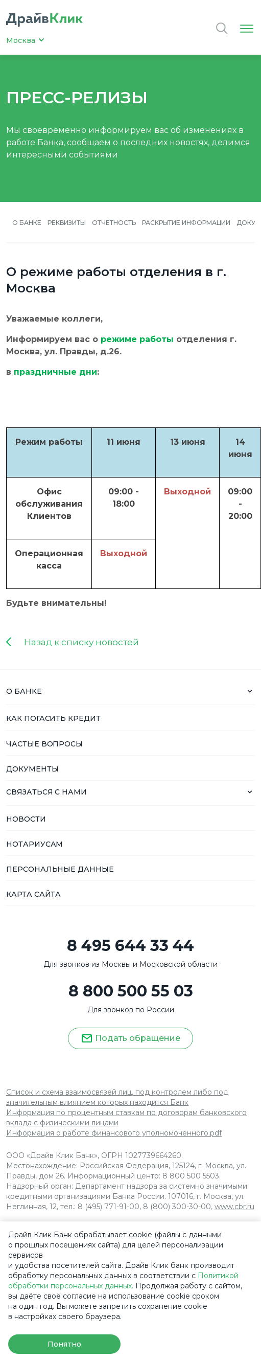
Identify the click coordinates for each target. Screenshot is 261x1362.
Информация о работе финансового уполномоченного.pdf (114, 1133)
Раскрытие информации (186, 222)
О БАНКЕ (24, 691)
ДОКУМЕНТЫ (32, 769)
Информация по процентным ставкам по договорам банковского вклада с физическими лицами (126, 1117)
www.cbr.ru (234, 1206)
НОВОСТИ (26, 819)
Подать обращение (131, 1038)
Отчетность (114, 222)
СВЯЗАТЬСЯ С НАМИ (46, 792)
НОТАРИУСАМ (34, 844)
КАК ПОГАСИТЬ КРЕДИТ (53, 718)
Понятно (64, 1344)
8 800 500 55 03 (130, 991)
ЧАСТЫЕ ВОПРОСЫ (44, 743)
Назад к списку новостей (81, 642)
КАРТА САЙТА (33, 894)
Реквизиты (67, 222)
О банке (26, 222)
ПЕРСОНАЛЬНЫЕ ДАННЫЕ (60, 869)
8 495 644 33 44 (130, 946)
